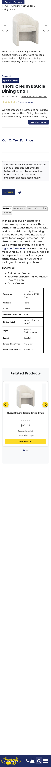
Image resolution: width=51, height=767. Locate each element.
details (7, 208)
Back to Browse (13, 2)
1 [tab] (24, 450)
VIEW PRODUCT (25, 441)
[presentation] (5, 28)
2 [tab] (27, 450)
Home (5, 6)
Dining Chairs (8, 9)
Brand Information (37, 208)
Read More (38, 122)
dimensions (19, 208)
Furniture (15, 6)
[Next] (45, 404)
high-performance (13, 248)
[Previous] (6, 404)
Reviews (7, 212)
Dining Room (29, 6)
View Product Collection (34, 96)
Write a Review (26, 102)
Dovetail (6, 76)
